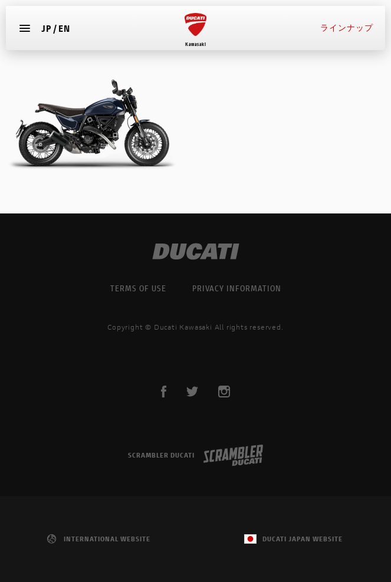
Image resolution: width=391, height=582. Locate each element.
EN (64, 27)
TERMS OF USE (138, 288)
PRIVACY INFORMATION (236, 288)
